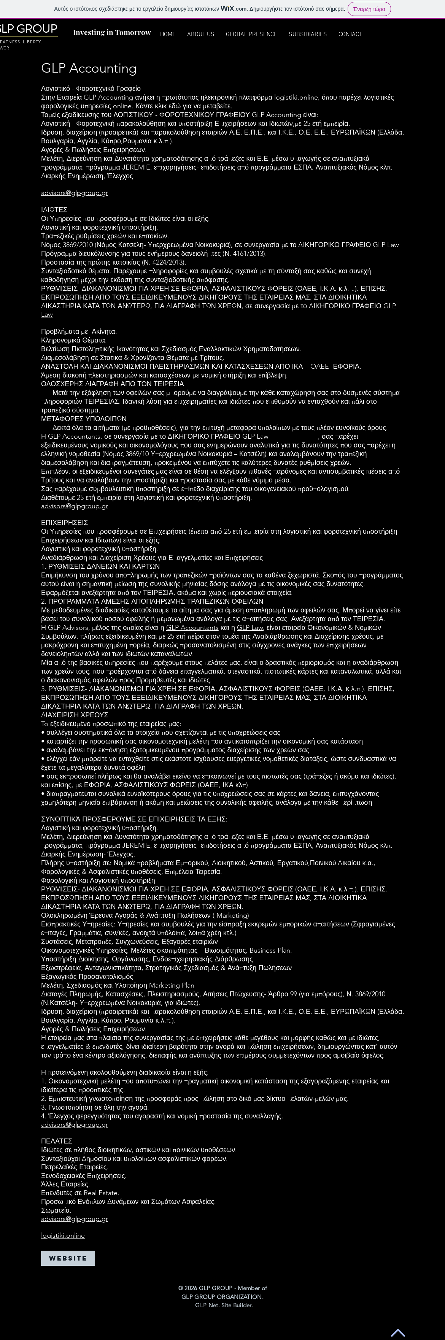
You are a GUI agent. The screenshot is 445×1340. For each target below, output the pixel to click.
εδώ (174, 106)
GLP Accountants (192, 627)
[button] (308, 35)
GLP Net (206, 1305)
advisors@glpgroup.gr (74, 193)
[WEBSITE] (68, 1258)
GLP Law (250, 627)
